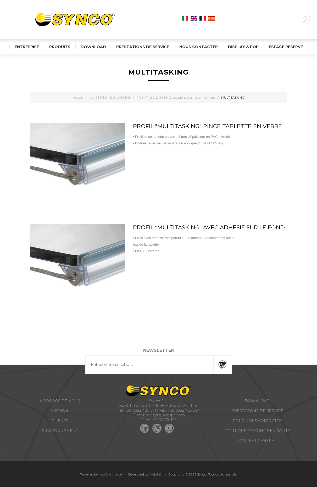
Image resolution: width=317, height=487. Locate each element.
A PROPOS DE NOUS (60, 401)
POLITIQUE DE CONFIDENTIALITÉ (257, 430)
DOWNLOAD (257, 401)
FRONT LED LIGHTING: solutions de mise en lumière (176, 97)
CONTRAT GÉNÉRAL (257, 440)
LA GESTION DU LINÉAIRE (110, 97)
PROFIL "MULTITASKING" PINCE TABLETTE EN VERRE (207, 126)
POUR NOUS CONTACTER (257, 420)
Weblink (155, 474)
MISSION (59, 411)
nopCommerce (110, 474)
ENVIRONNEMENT (60, 430)
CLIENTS (60, 420)
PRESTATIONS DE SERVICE (257, 411)
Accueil (78, 97)
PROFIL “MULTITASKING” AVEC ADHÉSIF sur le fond (209, 227)
